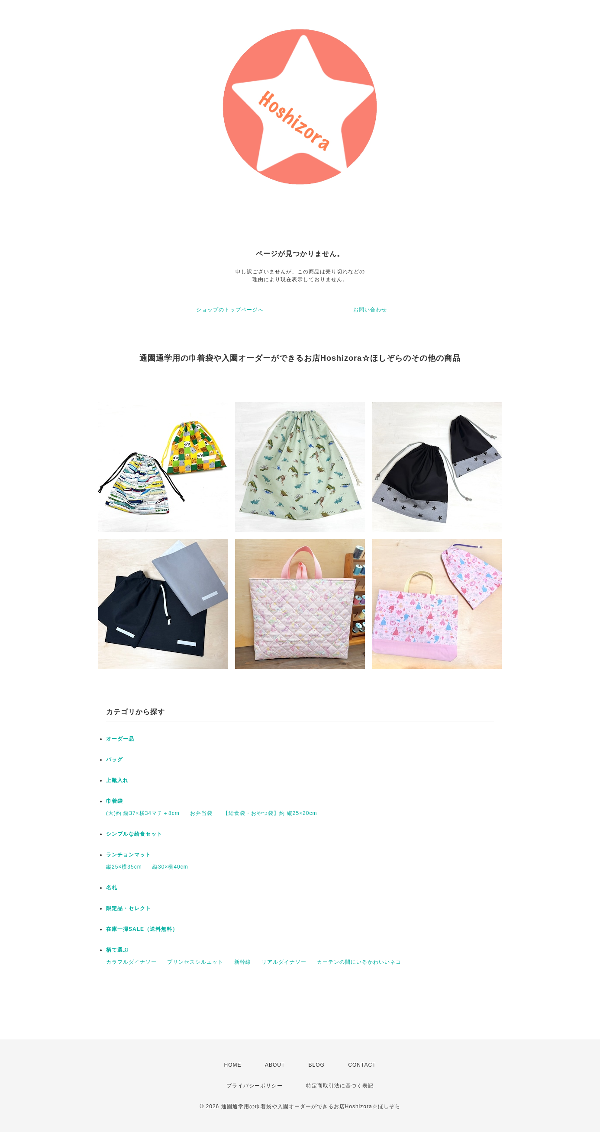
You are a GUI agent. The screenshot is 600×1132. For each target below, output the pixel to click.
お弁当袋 (201, 813)
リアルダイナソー (283, 962)
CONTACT (362, 1065)
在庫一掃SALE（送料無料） (142, 929)
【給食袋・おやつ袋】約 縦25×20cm (270, 813)
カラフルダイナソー (131, 962)
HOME (233, 1065)
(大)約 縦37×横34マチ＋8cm (143, 813)
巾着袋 (114, 801)
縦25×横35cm (124, 867)
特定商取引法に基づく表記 (340, 1086)
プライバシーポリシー (254, 1086)
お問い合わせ (370, 310)
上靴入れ (117, 780)
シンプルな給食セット (134, 834)
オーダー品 (120, 739)
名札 (111, 888)
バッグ (114, 760)
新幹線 (242, 962)
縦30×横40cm (170, 867)
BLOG (317, 1065)
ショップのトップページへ (230, 310)
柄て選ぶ (117, 950)
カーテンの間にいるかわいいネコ (359, 962)
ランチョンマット (128, 855)
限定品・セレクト (128, 908)
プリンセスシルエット (195, 962)
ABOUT (275, 1065)
